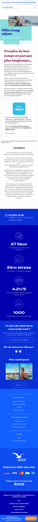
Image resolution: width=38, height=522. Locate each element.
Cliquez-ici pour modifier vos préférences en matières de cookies (19, 495)
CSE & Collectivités (19, 404)
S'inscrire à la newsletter (19, 340)
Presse (19, 407)
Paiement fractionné (19, 481)
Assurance (19, 421)
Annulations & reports (19, 424)
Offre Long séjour (11, 42)
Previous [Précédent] (2, 43)
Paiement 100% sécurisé (19, 467)
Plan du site (19, 509)
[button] (4, 519)
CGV (19, 500)
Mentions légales (19, 506)
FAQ (18, 438)
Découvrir (19, 385)
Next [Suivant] (36, 43)
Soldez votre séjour (19, 427)
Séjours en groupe (19, 401)
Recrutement (19, 410)
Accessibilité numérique (19, 512)
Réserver (31, 518)
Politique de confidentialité (19, 503)
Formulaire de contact (19, 440)
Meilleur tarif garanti (29, 42)
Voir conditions (10, 133)
